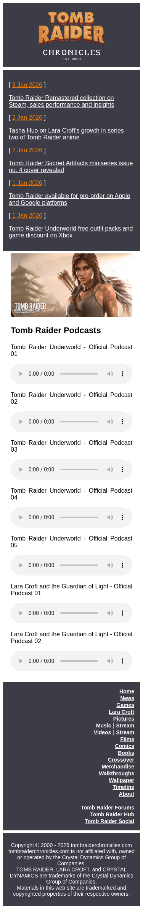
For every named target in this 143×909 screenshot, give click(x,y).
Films (127, 739)
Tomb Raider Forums (107, 808)
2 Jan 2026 (27, 117)
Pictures (123, 719)
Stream (125, 725)
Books (126, 753)
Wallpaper (121, 780)
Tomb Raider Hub (112, 814)
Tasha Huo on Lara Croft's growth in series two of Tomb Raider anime (66, 134)
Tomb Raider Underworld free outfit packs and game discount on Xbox (71, 232)
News (127, 698)
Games (125, 705)
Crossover (121, 760)
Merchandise (117, 767)
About (126, 794)
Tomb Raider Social (109, 821)
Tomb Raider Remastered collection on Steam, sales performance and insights (61, 101)
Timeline (123, 787)
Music (103, 725)
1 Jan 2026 (27, 183)
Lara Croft (121, 712)
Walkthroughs (116, 773)
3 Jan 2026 (27, 85)
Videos (102, 732)
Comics (124, 746)
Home (126, 691)
